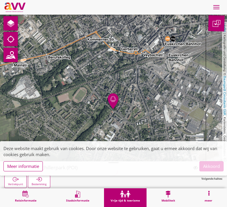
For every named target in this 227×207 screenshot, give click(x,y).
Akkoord (211, 166)
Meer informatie (23, 166)
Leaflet (224, 27)
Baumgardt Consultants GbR (224, 95)
